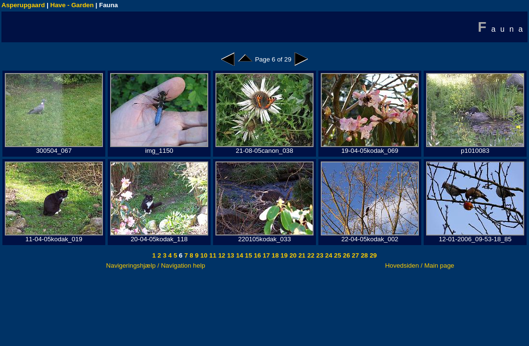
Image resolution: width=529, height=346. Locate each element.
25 (336, 255)
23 (319, 255)
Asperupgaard (23, 5)
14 (238, 255)
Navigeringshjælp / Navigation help (155, 265)
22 (310, 255)
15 (247, 255)
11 (211, 255)
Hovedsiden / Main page (419, 265)
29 (372, 255)
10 (203, 255)
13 (229, 255)
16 (256, 255)
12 (221, 255)
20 (292, 255)
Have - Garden (72, 5)
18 (274, 255)
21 (301, 255)
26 (345, 255)
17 (265, 255)
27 (354, 255)
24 (327, 255)
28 (363, 255)
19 (283, 255)
